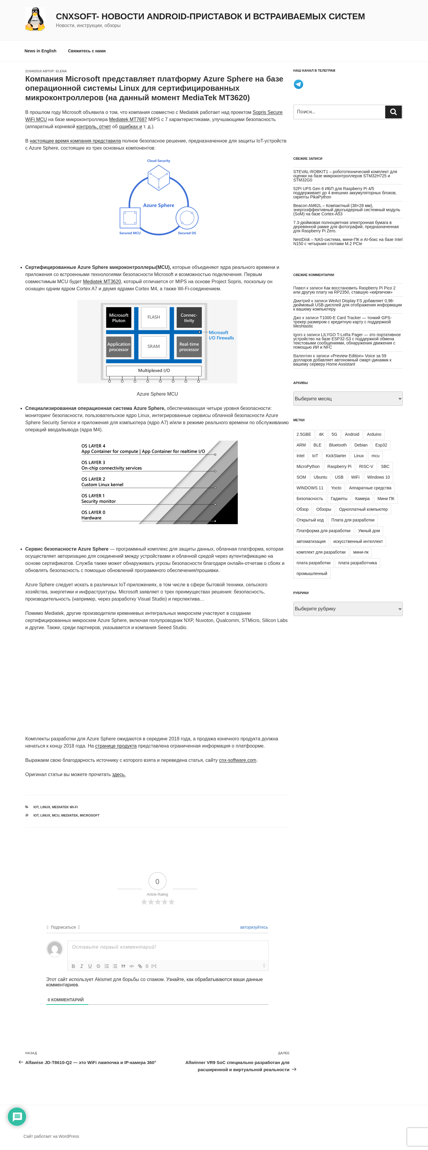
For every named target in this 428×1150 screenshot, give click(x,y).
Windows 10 (378, 477)
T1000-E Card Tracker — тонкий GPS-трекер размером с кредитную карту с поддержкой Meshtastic (342, 321)
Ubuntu (320, 477)
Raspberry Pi (340, 466)
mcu (55, 815)
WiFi (355, 477)
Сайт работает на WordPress (51, 1136)
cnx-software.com (237, 760)
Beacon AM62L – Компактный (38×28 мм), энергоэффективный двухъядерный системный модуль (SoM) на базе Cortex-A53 (346, 209)
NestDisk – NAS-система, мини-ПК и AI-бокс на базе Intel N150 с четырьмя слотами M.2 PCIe (348, 241)
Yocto (336, 487)
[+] (154, 965)
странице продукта (116, 745)
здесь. (119, 774)
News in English (40, 50)
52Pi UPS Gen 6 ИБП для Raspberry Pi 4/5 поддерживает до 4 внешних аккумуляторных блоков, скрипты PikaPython (345, 192)
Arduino (374, 434)
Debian (360, 445)
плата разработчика (357, 562)
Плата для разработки (352, 520)
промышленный (312, 573)
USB (339, 477)
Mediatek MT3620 (102, 281)
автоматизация (311, 541)
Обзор (303, 509)
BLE (317, 445)
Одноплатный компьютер (363, 509)
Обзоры (323, 509)
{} (147, 965)
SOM (301, 477)
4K (321, 434)
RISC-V (366, 466)
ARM (301, 445)
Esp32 (381, 445)
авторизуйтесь (253, 927)
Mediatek (69, 815)
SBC (385, 466)
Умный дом (369, 530)
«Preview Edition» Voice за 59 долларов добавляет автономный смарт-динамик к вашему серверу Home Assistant (342, 359)
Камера (362, 498)
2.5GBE (304, 434)
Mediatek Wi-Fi (65, 807)
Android (352, 434)
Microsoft (90, 815)
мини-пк (361, 552)
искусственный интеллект (358, 541)
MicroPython (308, 466)
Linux (45, 807)
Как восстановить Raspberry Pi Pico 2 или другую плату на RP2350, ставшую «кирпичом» (344, 290)
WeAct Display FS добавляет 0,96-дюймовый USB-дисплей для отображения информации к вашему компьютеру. (347, 304)
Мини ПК (385, 498)
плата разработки (314, 562)
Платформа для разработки (324, 530)
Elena (61, 71)
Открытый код (310, 520)
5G (334, 434)
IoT (36, 807)
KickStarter (336, 455)
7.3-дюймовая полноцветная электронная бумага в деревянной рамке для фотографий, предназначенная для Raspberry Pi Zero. (346, 226)
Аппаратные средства (370, 487)
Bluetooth (338, 445)
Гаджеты (339, 498)
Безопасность (310, 498)
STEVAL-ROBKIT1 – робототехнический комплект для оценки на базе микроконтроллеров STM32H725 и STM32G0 (345, 175)
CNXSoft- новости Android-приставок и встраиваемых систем (210, 16)
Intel (300, 455)
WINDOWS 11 (310, 487)
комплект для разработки (321, 552)
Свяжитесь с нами (87, 50)
